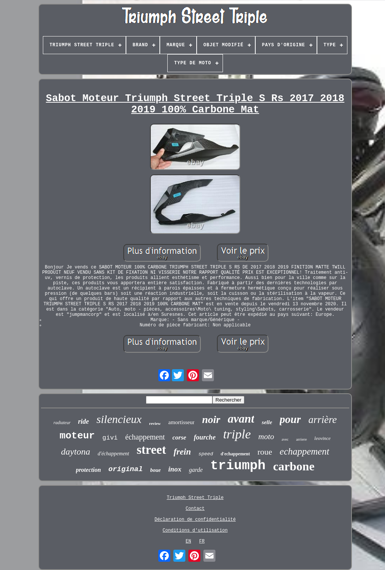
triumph (237, 465)
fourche (204, 437)
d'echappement (235, 453)
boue (155, 470)
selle (267, 422)
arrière (322, 419)
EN (188, 541)
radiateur (61, 422)
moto (266, 436)
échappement (145, 437)
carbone (293, 466)
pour (290, 419)
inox (175, 469)
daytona (75, 451)
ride (83, 421)
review (155, 423)
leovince (322, 438)
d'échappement (113, 453)
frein (182, 451)
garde (196, 470)
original (125, 469)
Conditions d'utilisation (195, 530)
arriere (301, 439)
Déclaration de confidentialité (195, 519)
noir (211, 419)
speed (206, 454)
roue (265, 451)
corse (179, 437)
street (151, 449)
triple (237, 434)
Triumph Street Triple (195, 497)
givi (110, 437)
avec (285, 439)
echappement (304, 451)
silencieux (119, 419)
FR (202, 541)
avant (241, 418)
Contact (195, 508)
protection (88, 470)
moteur (77, 435)
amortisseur (181, 422)
